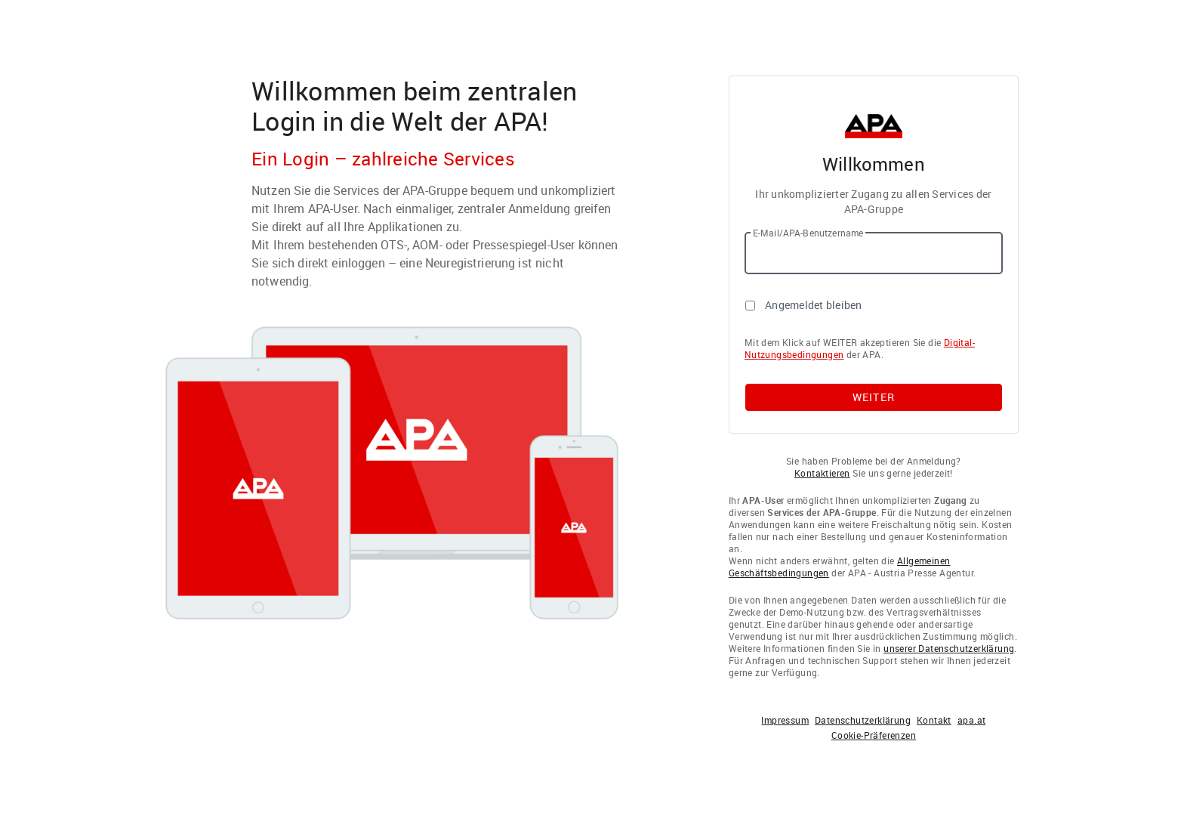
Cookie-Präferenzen (873, 735)
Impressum (785, 720)
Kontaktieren (822, 473)
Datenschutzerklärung (863, 720)
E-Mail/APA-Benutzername (808, 233)
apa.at (971, 720)
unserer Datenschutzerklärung (948, 648)
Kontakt (934, 720)
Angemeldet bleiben (813, 305)
